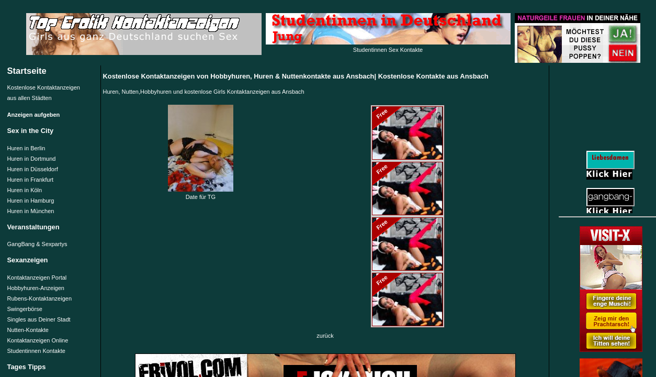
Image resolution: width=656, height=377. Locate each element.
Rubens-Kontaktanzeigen (39, 298)
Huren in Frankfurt (30, 179)
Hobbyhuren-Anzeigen (35, 288)
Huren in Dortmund (31, 159)
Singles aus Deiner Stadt (39, 319)
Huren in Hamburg (30, 200)
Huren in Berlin (26, 148)
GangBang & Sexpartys (37, 244)
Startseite (27, 70)
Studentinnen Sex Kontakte (388, 50)
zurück (324, 335)
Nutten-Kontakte (28, 330)
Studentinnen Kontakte (36, 351)
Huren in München (30, 211)
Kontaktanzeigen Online (38, 340)
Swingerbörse (24, 309)
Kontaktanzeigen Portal (37, 277)
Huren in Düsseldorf (32, 169)
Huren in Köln (24, 190)
